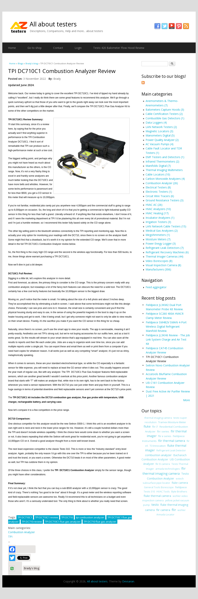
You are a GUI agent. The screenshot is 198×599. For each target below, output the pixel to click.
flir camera (163, 510)
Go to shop (34, 48)
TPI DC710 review (32, 521)
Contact (58, 48)
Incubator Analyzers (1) (160, 217)
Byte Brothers (179, 491)
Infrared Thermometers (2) (162, 161)
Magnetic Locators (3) (159, 131)
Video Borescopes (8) (159, 261)
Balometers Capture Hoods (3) (165, 109)
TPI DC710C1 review (46, 517)
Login (78, 48)
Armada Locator (165, 514)
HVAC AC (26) (154, 205)
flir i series (163, 431)
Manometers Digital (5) (160, 135)
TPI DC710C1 (25, 517)
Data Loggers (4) (156, 122)
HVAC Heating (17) (157, 213)
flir (174, 510)
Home (12, 48)
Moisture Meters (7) (158, 239)
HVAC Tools (163, 491)
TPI (10, 536)
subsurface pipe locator (156, 483)
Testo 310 (149, 491)
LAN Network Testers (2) (161, 127)
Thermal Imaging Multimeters (164, 170)
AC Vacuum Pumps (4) (159, 144)
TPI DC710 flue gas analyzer (100, 521)
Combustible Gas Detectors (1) (165, 118)
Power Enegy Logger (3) (161, 243)
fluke (147, 426)
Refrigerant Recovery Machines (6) (167, 252)
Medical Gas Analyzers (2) (162, 230)
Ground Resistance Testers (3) (164, 200)
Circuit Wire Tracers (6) (160, 196)
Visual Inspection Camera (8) (163, 265)
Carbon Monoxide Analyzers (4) (165, 178)
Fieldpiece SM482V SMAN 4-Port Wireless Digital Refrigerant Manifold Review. (166, 326)
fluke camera (180, 483)
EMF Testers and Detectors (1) (165, 157)
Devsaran (128, 581)
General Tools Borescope (159, 487)
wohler (182, 510)
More (186, 400)
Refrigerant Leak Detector (171, 450)
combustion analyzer (158, 455)
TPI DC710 (67, 517)
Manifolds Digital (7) (158, 166)
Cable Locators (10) (158, 174)
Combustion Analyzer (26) (162, 183)
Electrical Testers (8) (158, 187)
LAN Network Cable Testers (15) (166, 226)
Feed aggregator (156, 287)
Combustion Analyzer (21, 532)
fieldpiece (181, 487)
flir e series (164, 436)
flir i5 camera (162, 464)
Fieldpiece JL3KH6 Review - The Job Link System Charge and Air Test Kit (168, 339)
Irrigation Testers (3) (158, 222)
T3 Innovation (158, 445)
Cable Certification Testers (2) (164, 114)
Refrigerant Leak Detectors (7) (165, 248)
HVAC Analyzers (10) (158, 209)
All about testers (53, 24)
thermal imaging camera (158, 417)
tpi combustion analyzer (90, 517)
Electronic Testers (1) (159, 191)
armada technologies (167, 468)
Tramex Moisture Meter (172, 422)
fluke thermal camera (157, 496)
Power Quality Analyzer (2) (162, 140)
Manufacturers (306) (158, 269)
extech (180, 478)
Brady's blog (32, 63)
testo (155, 505)
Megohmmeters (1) (158, 235)
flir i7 (155, 426)
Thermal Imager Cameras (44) (164, 256)
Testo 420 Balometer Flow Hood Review (118, 48)
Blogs (20, 63)
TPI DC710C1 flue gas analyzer (62, 521)
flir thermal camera (171, 441)
